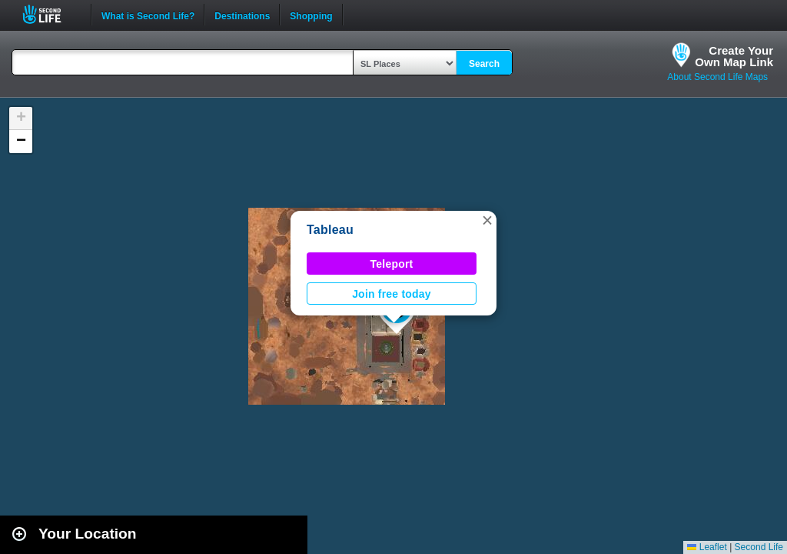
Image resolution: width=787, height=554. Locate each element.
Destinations (242, 14)
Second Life (50, 14)
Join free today (391, 294)
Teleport (391, 264)
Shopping (311, 14)
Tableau (330, 229)
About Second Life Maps (717, 77)
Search (484, 63)
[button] (487, 220)
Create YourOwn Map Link (734, 56)
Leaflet (706, 547)
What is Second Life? (147, 14)
